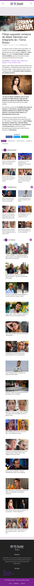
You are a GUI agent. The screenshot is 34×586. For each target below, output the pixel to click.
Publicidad (16, 583)
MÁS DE (4, 140)
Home (10, 583)
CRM (4, 570)
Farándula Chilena (24, 45)
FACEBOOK (9, 136)
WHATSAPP (25, 136)
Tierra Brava (5, 143)
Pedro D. (6, 45)
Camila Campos (21, 140)
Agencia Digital (6, 575)
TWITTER (17, 136)
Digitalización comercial (8, 573)
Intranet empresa (7, 572)
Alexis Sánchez (11, 140)
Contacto (23, 583)
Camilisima (29, 140)
